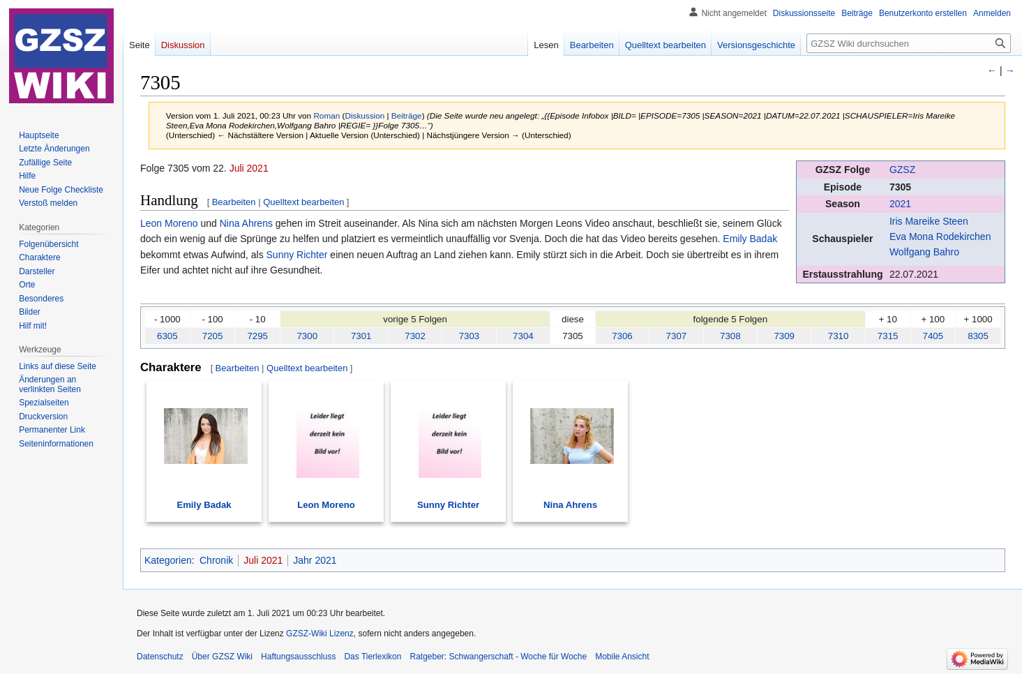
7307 (676, 336)
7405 (933, 336)
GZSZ (902, 169)
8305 (978, 336)
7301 (361, 336)
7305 (900, 187)
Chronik (216, 560)
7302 (415, 336)
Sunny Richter (297, 254)
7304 (523, 336)
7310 (838, 336)
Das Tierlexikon (372, 656)
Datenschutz (160, 656)
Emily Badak (750, 238)
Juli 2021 (249, 168)
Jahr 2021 (314, 560)
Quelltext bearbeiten (303, 202)
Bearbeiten (234, 202)
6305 (167, 336)
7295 (257, 336)
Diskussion (364, 115)
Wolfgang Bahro (924, 251)
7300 (306, 336)
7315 (888, 336)
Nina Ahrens (246, 223)
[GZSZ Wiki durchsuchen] (908, 43)
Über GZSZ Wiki (222, 656)
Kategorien (168, 560)
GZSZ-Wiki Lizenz (320, 633)
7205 (212, 336)
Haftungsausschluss (298, 656)
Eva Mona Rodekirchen (940, 236)
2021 (900, 203)
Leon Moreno (169, 223)
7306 (622, 336)
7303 (469, 336)
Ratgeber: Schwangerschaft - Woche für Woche (498, 656)
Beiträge (406, 115)
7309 (784, 336)
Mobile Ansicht (622, 656)
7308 (730, 336)
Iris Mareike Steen (928, 221)
